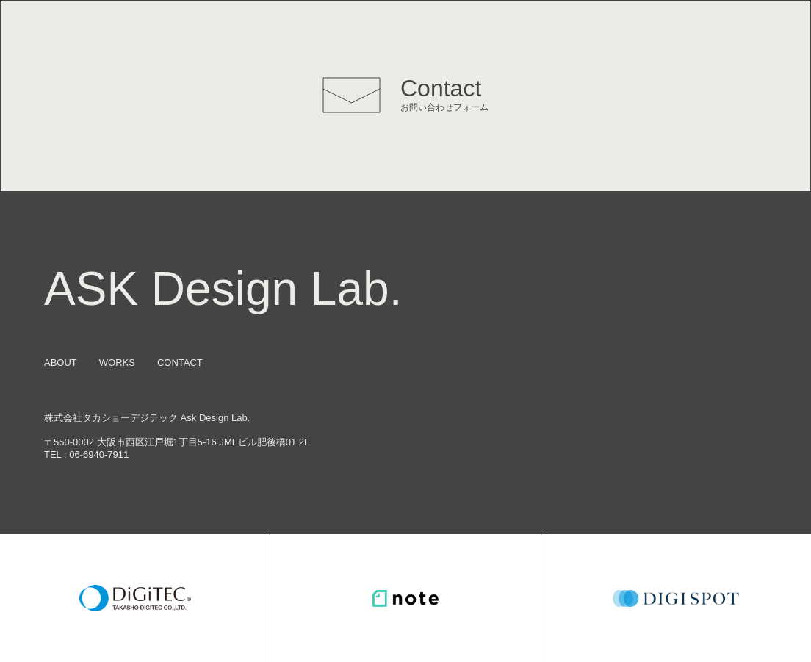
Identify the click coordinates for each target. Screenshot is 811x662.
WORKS (117, 362)
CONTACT (180, 362)
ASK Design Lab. (223, 288)
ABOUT (60, 362)
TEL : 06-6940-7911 (86, 454)
